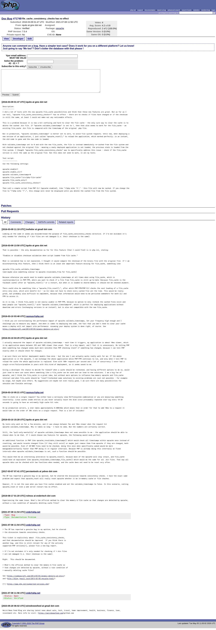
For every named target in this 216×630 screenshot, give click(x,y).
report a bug (161, 10)
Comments (15, 222)
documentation (150, 10)
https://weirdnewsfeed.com (51, 615)
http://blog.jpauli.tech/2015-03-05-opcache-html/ (31, 579)
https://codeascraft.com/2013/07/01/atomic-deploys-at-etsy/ (31, 329)
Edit (30, 38)
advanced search (174, 10)
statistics (196, 10)
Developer (18, 38)
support (140, 10)
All (5, 222)
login (213, 10)
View (6, 38)
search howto (186, 10)
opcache (60, 28)
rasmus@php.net (35, 316)
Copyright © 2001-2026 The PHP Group (28, 625)
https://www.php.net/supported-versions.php (28, 585)
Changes (29, 222)
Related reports (66, 222)
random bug (205, 10)
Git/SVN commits (46, 222)
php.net (133, 10)
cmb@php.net (33, 512)
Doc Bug (7, 18)
